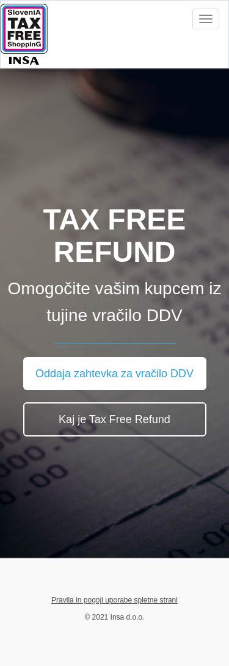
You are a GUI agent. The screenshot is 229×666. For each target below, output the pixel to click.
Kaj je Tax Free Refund (114, 419)
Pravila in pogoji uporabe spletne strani (114, 600)
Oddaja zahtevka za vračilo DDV (114, 373)
